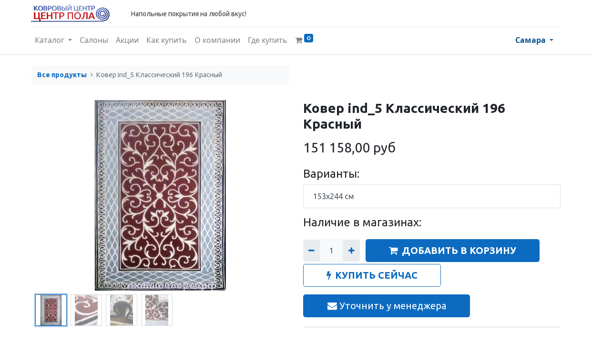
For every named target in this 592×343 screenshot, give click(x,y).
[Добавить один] (351, 251)
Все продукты (62, 75)
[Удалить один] (311, 251)
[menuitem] (94, 40)
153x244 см (333, 196)
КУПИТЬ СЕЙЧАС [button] (372, 275)
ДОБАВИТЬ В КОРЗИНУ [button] (452, 250)
